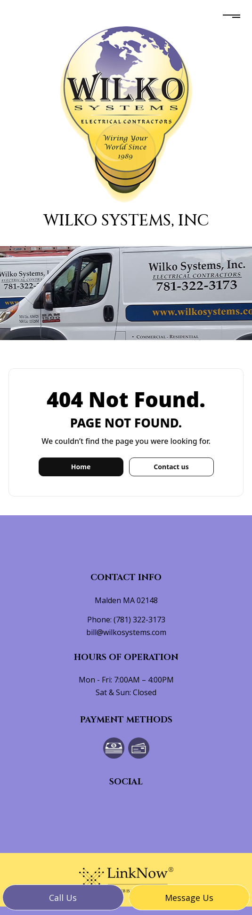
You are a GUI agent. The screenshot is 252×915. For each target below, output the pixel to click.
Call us (63, 897)
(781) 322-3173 (139, 619)
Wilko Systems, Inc (126, 220)
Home (80, 466)
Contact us (171, 466)
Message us (189, 897)
